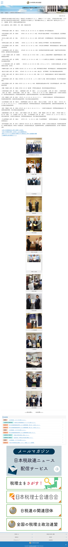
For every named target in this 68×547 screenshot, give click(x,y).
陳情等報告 (10, 422)
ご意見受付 (50, 540)
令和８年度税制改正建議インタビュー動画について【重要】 (21, 442)
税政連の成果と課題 (51, 534)
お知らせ (5, 425)
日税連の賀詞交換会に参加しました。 (22, 435)
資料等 (50, 537)
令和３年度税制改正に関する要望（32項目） (13, 130)
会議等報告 (6, 422)
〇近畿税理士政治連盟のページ (9, 135)
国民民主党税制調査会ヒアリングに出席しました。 (25, 422)
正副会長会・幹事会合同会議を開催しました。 (23, 437)
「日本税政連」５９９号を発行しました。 (17, 440)
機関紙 (5, 420)
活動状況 (6, 12)
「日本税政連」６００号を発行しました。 (17, 430)
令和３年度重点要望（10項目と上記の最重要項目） (14, 131)
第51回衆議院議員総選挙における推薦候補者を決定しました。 (22, 432)
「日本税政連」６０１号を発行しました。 (17, 420)
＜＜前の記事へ (28, 412)
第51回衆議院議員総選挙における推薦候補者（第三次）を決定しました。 (24, 425)
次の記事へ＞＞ (39, 412)
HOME (2, 12)
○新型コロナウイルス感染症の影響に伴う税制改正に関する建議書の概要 (19, 133)
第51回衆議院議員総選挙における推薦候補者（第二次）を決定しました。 (24, 427)
